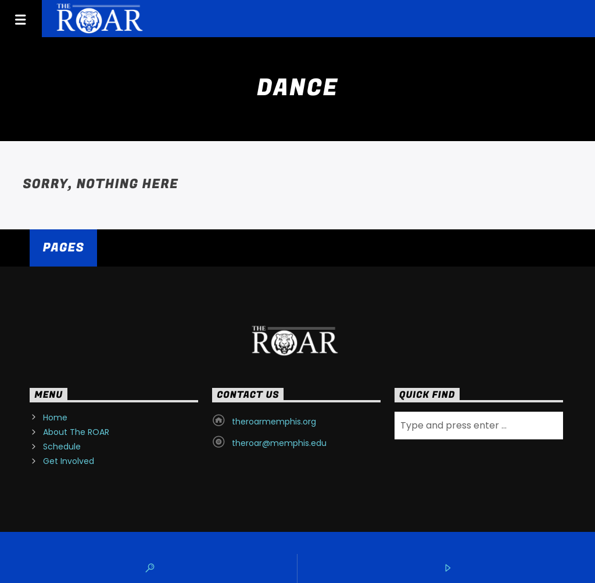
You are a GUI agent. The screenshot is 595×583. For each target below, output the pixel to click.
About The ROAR (76, 432)
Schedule (62, 446)
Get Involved (68, 461)
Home (55, 417)
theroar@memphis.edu (279, 443)
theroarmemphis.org (274, 421)
